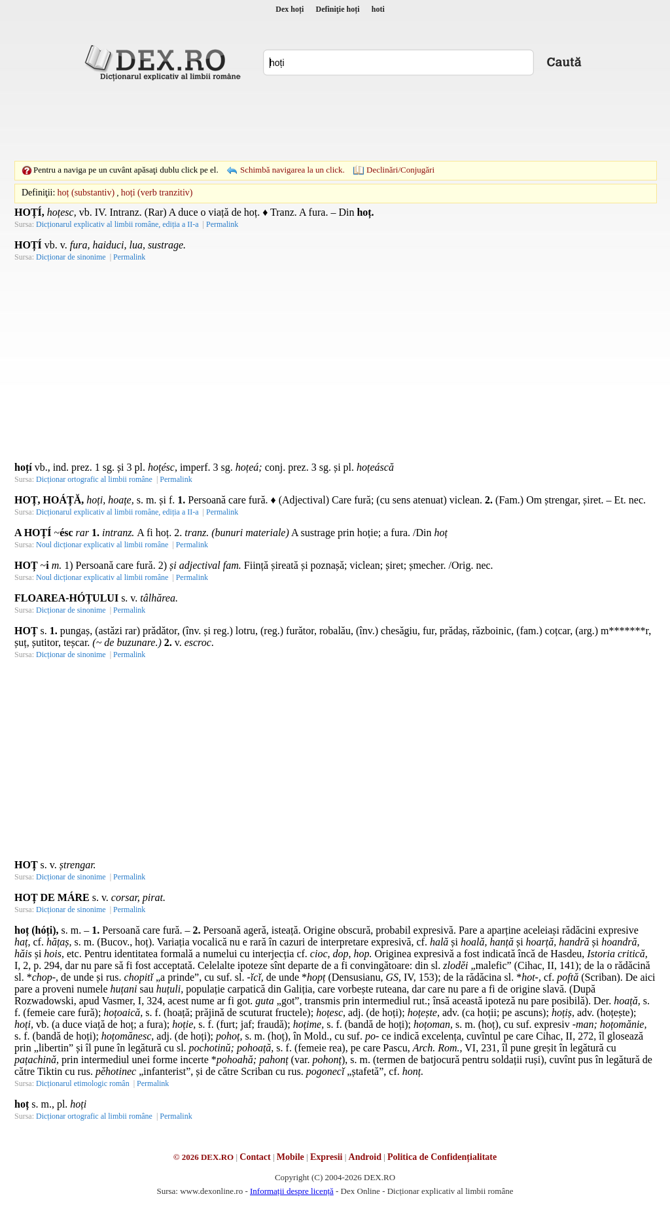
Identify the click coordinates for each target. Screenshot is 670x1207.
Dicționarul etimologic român (83, 1083)
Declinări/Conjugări (400, 170)
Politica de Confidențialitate (442, 1157)
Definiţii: (38, 192)
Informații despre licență (292, 1191)
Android (365, 1157)
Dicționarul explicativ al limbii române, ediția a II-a (117, 224)
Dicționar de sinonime (71, 257)
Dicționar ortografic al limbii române (94, 479)
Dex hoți (289, 9)
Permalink (222, 224)
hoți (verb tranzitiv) (157, 192)
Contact (254, 1157)
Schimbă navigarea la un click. (292, 170)
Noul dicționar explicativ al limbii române (102, 544)
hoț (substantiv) (86, 192)
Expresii (326, 1157)
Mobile (290, 1157)
